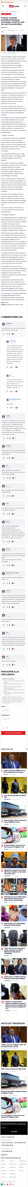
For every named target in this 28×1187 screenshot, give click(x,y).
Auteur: (13, 709)
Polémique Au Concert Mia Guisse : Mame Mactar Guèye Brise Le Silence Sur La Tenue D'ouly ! (15, 898)
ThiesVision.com (13, 1164)
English (2, 31)
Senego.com (12, 1161)
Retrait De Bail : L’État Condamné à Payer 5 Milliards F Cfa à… (15, 821)
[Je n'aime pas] (13, 334)
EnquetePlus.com (23, 1161)
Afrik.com (21, 1170)
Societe (6, 849)
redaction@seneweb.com (13, 1158)
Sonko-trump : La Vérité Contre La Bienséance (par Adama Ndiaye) (15, 977)
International (12, 11)
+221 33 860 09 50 (7, 1145)
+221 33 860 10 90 (20, 1143)
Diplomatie (7, 799)
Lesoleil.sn (3, 1164)
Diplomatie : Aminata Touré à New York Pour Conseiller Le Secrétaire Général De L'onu (15, 872)
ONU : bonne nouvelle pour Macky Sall (13, 1069)
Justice (5, 774)
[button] (3, 334)
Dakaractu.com (12, 1177)
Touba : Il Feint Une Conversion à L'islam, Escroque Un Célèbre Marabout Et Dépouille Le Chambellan (14, 950)
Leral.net (3, 1161)
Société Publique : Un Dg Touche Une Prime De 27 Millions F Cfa (14, 846)
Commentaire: (13, 722)
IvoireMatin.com (22, 1164)
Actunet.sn (3, 1177)
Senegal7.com (12, 1167)
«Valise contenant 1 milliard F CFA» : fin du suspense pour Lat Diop (13, 1045)
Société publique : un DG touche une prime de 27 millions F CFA (12, 1116)
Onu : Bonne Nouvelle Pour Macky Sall (15, 796)
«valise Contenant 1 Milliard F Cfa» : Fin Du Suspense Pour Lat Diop (14, 771)
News (7, 11)
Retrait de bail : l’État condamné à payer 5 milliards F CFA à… (14, 1092)
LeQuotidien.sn (12, 1173)
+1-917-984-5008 (6, 1151)
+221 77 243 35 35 (7, 1143)
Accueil (2, 11)
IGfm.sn (2, 1167)
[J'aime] (8, 334)
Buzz (5, 902)
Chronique (7, 927)
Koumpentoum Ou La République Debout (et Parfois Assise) (14, 924)
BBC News (21, 1167)
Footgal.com (4, 1170)
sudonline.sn (12, 1170)
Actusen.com (4, 1173)
